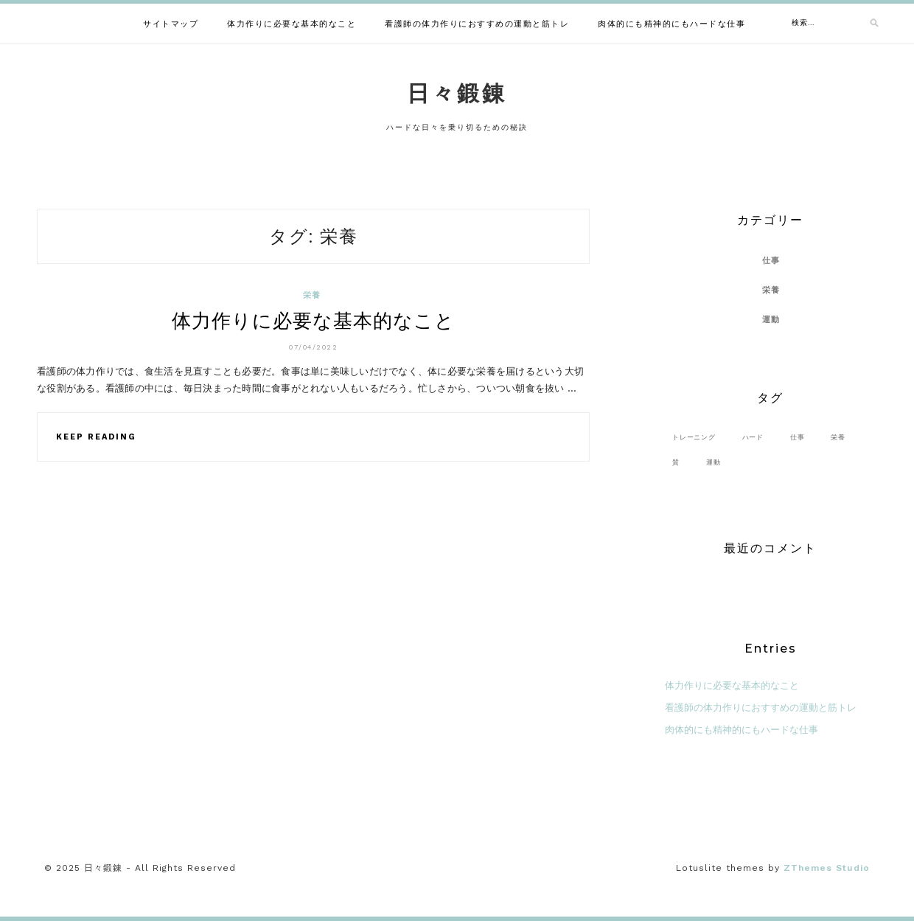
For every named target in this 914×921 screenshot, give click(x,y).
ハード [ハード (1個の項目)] (753, 437)
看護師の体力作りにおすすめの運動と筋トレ (477, 24)
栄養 (312, 295)
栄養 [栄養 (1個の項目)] (838, 437)
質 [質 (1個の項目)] (676, 462)
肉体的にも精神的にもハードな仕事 (671, 24)
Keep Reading (96, 437)
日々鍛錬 (457, 93)
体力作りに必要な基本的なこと (291, 24)
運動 (771, 319)
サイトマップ (170, 24)
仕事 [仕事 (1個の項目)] (797, 437)
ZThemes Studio (827, 868)
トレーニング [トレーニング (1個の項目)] (694, 437)
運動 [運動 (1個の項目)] (713, 462)
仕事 (771, 260)
